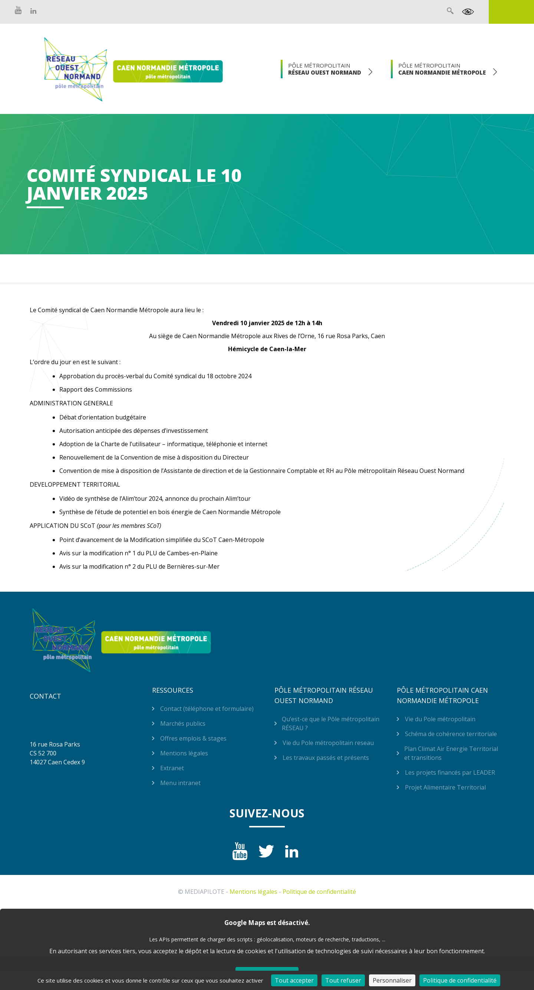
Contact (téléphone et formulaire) (207, 709)
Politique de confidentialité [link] (460, 980)
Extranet (511, 12)
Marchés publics (182, 723)
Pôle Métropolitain (324, 69)
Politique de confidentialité (319, 892)
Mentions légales (184, 753)
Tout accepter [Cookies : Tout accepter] (294, 980)
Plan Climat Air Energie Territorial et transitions (451, 753)
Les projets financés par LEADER (450, 772)
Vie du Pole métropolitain (440, 719)
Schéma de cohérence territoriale (451, 734)
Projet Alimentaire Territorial (445, 787)
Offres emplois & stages (193, 738)
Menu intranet (180, 783)
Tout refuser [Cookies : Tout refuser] (343, 980)
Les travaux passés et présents (326, 758)
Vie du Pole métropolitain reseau (328, 743)
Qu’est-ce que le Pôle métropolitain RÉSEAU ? (330, 723)
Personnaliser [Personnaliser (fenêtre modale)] (392, 980)
